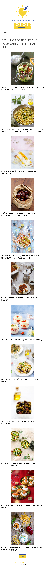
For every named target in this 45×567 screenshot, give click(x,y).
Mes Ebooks (22, 28)
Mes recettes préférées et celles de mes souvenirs (22, 380)
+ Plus (22, 556)
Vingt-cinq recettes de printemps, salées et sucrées (19, 464)
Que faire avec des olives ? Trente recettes (19, 422)
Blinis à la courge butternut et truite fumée (21, 506)
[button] (43, 33)
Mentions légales (30, 562)
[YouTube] (18, 24)
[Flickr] (29, 24)
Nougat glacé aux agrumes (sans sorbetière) (18, 172)
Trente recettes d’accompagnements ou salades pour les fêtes (22, 88)
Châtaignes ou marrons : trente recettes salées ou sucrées (18, 214)
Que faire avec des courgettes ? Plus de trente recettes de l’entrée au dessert (22, 130)
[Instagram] (22, 24)
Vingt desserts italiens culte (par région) (19, 298)
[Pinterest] (25, 24)
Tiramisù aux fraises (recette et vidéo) (21, 339)
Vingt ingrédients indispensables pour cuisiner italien (21, 548)
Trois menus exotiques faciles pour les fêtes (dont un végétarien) (22, 256)
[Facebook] (15, 24)
